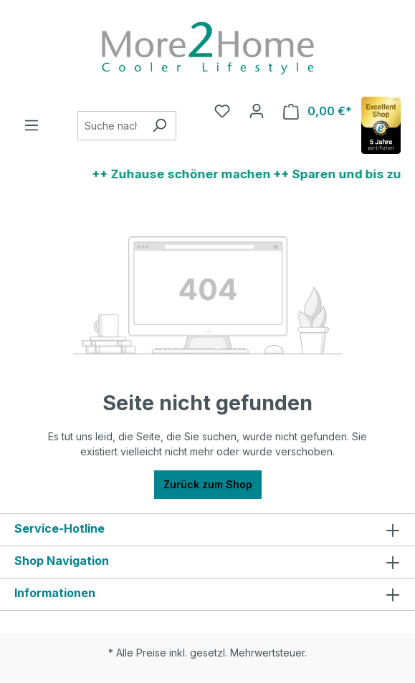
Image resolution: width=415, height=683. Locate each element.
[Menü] (31, 125)
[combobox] (110, 125)
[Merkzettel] (222, 111)
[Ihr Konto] (256, 111)
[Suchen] (159, 125)
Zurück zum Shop (207, 484)
